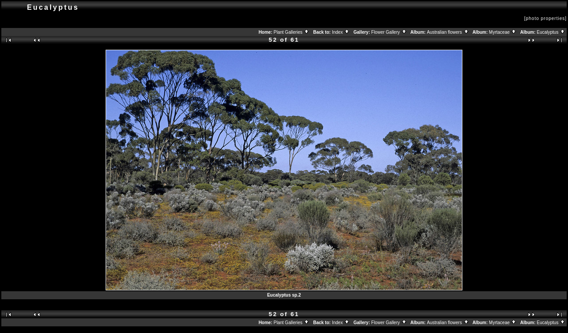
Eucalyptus (551, 32)
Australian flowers (448, 32)
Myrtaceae (503, 32)
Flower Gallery (389, 32)
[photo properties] (545, 18)
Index (341, 32)
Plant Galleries (292, 32)
